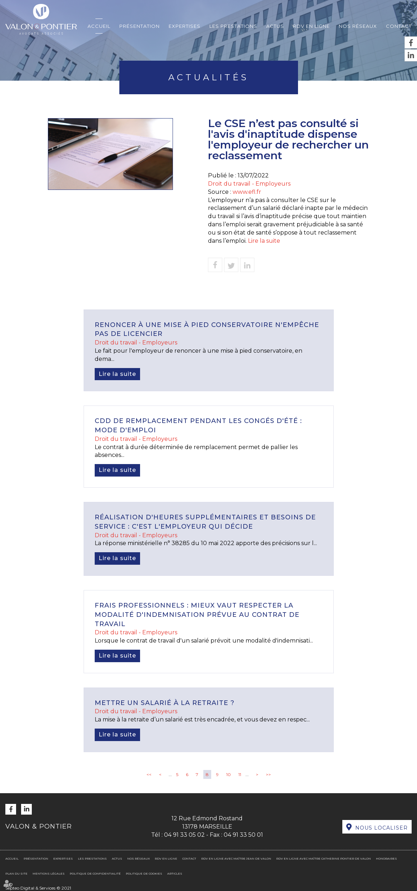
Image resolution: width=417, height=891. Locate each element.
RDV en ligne (311, 26)
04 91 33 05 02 (184, 834)
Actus (275, 26)
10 (228, 774)
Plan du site (16, 873)
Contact (399, 26)
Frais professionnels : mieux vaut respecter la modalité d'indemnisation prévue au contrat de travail (197, 614)
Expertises (184, 26)
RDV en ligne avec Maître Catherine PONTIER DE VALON (323, 858)
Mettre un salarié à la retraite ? (164, 703)
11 (239, 774)
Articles (174, 873)
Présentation (139, 26)
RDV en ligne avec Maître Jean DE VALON (236, 858)
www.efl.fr (247, 191)
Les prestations (233, 26)
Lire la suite (264, 240)
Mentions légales (49, 873)
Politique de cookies (144, 873)
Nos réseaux (358, 26)
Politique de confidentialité (95, 873)
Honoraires (386, 858)
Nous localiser (381, 828)
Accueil (99, 26)
